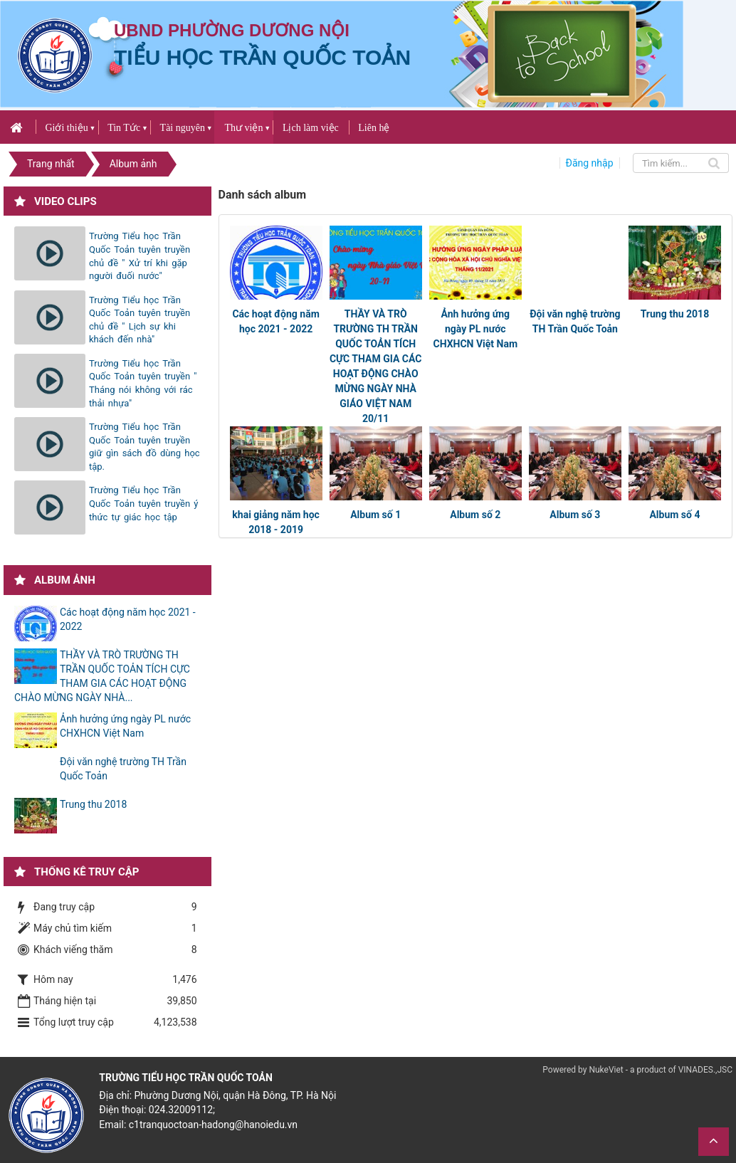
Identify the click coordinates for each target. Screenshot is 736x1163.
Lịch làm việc (311, 127)
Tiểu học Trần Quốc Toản (262, 57)
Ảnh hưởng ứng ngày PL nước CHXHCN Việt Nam (475, 328)
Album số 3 (575, 514)
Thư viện (243, 127)
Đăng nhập (590, 163)
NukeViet (606, 1070)
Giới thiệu (66, 127)
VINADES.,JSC (705, 1070)
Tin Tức (123, 127)
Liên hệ (373, 127)
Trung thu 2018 (675, 314)
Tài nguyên (182, 127)
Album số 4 (674, 514)
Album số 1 (375, 514)
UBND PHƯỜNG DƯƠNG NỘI (231, 30)
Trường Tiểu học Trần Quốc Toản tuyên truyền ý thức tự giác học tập (143, 503)
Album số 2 (475, 514)
